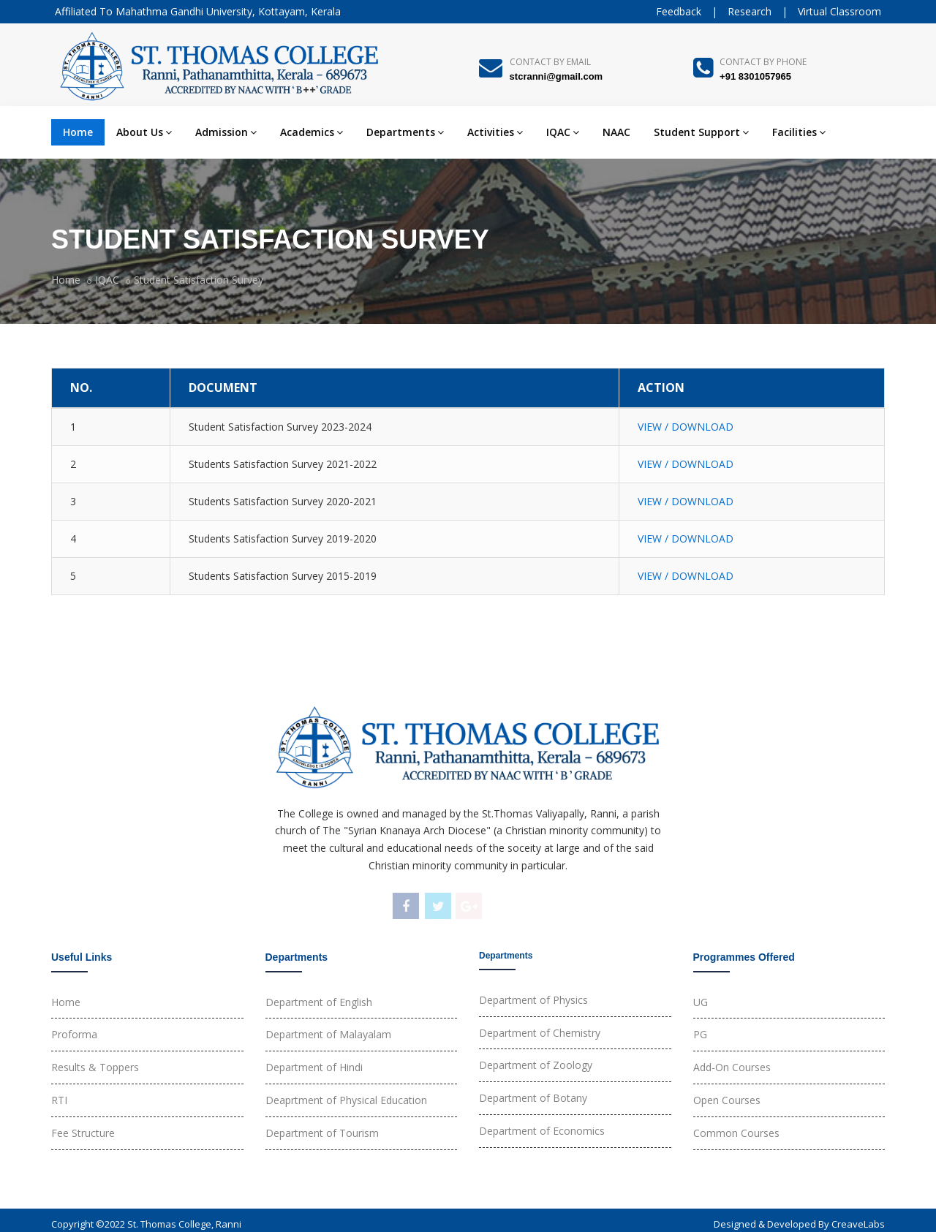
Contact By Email (550, 62)
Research (749, 11)
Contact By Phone (763, 62)
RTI (59, 1100)
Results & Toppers (95, 1067)
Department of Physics (533, 1000)
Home (78, 132)
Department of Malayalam (328, 1034)
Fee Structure (83, 1133)
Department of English (318, 1002)
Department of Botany (533, 1098)
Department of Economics (542, 1131)
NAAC (616, 132)
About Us (144, 132)
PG (700, 1034)
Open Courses (726, 1100)
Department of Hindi (314, 1067)
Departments (405, 132)
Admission (226, 132)
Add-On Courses (732, 1067)
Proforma (74, 1034)
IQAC (562, 132)
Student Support (701, 132)
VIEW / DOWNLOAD (685, 427)
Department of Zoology (535, 1065)
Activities (495, 132)
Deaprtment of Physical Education (346, 1100)
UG (700, 1002)
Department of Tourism (322, 1133)
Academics (311, 132)
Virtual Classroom (839, 11)
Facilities (799, 132)
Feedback (678, 11)
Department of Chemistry (539, 1033)
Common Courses (736, 1133)
